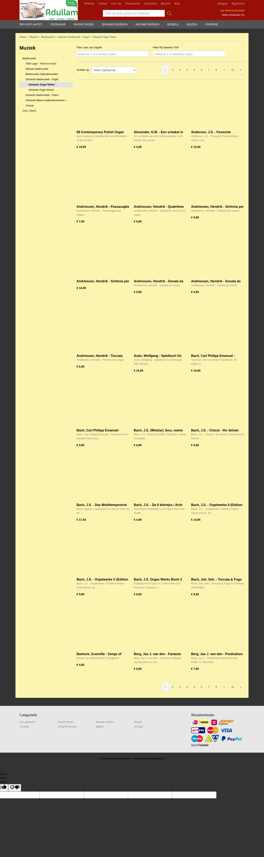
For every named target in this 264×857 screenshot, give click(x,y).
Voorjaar (57, 24)
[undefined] (14, 788)
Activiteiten (150, 3)
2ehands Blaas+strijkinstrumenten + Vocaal (46, 103)
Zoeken (169, 13)
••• (224, 69)
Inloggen (223, 3)
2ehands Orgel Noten (104, 36)
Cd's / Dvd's (29, 110)
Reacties (165, 3)
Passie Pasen (84, 24)
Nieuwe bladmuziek (37, 68)
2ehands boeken (114, 24)
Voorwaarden (132, 3)
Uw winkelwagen (232, 10)
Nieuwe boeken (147, 24)
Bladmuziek (47, 36)
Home (22, 36)
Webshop (89, 3)
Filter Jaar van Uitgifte (89, 47)
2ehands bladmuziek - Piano (42, 95)
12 (232, 69)
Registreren (238, 3)
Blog (177, 3)
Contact (102, 3)
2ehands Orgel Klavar (41, 89)
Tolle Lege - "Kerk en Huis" (41, 63)
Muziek (192, 24)
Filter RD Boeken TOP (166, 47)
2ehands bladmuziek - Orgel (73, 36)
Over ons (116, 3)
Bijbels (173, 24)
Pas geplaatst (30, 24)
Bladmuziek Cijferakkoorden (42, 74)
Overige (211, 24)
